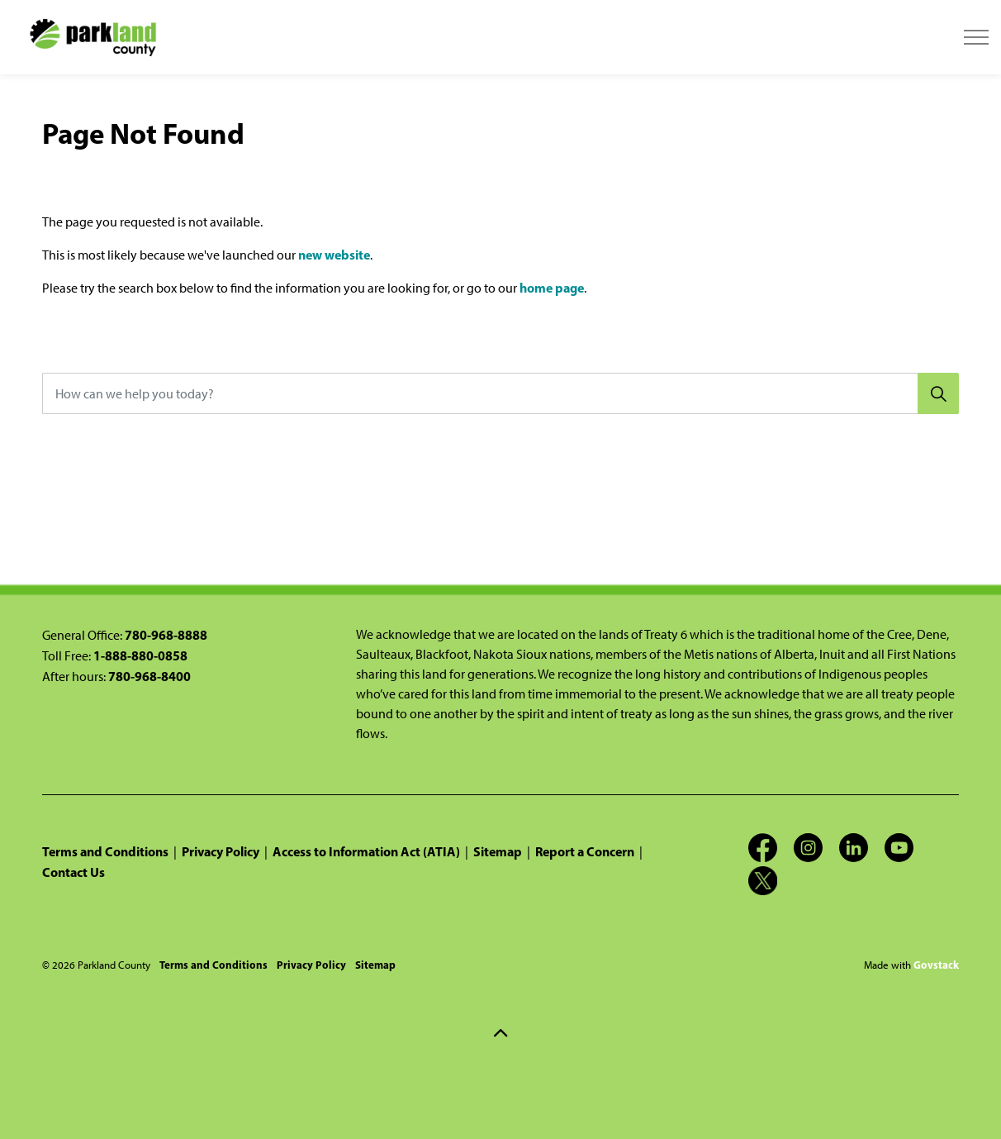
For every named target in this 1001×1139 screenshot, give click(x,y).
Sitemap (497, 851)
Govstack (936, 964)
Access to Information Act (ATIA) (366, 851)
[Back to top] (500, 1033)
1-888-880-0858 (140, 655)
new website (334, 254)
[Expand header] (976, 37)
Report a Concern (584, 851)
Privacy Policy (220, 851)
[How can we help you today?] (500, 393)
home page (551, 287)
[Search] (938, 393)
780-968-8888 (166, 635)
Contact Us (73, 872)
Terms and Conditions (105, 851)
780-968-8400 (149, 676)
